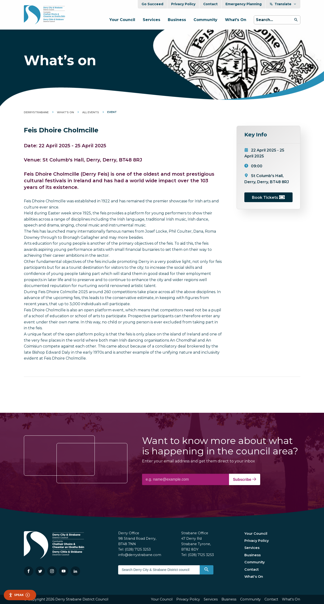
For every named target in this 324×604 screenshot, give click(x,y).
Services (151, 19)
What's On (235, 19)
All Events (90, 112)
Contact (210, 4)
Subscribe (244, 479)
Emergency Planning (243, 4)
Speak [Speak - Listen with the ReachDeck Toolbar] (19, 595)
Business (177, 19)
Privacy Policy (183, 4)
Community (205, 19)
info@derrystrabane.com (139, 555)
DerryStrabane (36, 112)
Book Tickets (268, 197)
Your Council (122, 19)
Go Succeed (152, 4)
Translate (283, 4)
